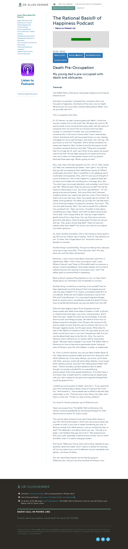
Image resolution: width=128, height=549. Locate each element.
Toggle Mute (61, 60)
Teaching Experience (24, 47)
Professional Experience (25, 38)
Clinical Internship (23, 54)
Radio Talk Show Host (24, 20)
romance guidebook (50, 501)
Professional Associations (26, 36)
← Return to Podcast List (64, 28)
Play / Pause (76, 55)
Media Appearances (24, 25)
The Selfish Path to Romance (88, 4)
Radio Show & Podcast (63, 8)
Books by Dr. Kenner (24, 23)
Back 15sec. (60, 55)
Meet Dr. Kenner (65, 4)
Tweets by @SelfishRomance (27, 94)
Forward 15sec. (93, 55)
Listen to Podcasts (27, 82)
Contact (81, 8)
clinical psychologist (36, 494)
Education (20, 40)
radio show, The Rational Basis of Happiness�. (57, 497)
